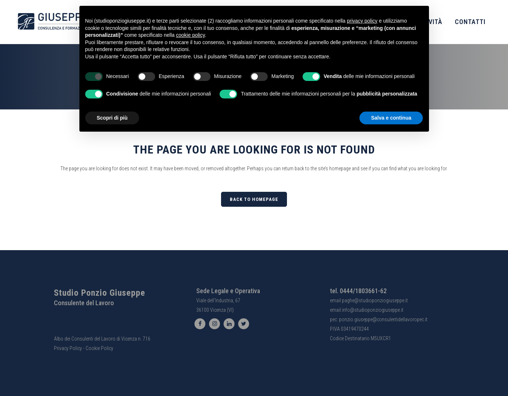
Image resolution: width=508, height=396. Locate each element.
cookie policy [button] (190, 35)
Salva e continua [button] (391, 118)
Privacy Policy (68, 348)
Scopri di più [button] (112, 118)
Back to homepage (254, 199)
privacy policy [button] (362, 21)
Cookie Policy (99, 348)
